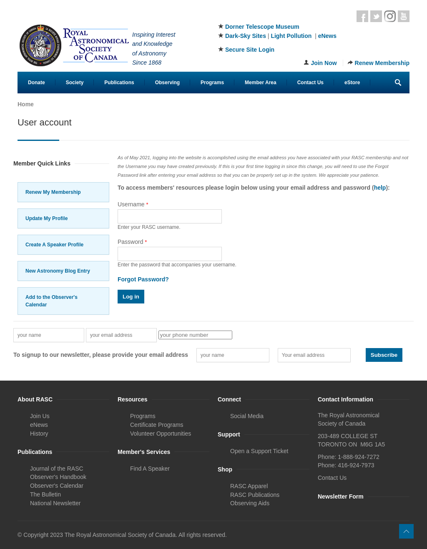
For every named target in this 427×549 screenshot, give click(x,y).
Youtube (403, 16)
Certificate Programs (156, 424)
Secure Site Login (249, 49)
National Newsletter (55, 503)
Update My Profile (46, 218)
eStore (352, 82)
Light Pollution (291, 36)
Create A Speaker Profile (54, 245)
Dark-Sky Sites (245, 36)
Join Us (40, 416)
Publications (119, 82)
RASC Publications (254, 494)
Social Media (247, 416)
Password (132, 241)
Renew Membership (382, 63)
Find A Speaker (150, 468)
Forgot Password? (143, 279)
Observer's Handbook (58, 477)
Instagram (390, 16)
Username (133, 204)
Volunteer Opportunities (160, 433)
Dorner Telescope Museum (262, 26)
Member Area (260, 82)
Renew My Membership (53, 192)
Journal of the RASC (56, 468)
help (380, 187)
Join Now (324, 63)
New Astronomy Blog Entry (57, 271)
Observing (167, 82)
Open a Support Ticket (259, 451)
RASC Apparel (249, 486)
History (39, 433)
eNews (327, 36)
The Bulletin (45, 494)
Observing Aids (249, 503)
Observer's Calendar (56, 485)
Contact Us (310, 82)
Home (26, 104)
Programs (212, 82)
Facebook (362, 16)
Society (75, 82)
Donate (36, 82)
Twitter (376, 16)
